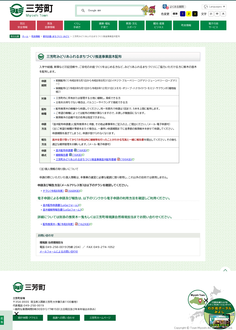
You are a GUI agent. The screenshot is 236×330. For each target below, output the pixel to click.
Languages (215, 7)
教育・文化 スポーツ (131, 25)
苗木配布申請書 (72, 150)
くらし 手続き (77, 25)
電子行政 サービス (213, 25)
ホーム (25, 36)
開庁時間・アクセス (28, 318)
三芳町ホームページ (100, 318)
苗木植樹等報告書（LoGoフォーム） (63, 209)
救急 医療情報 (50, 25)
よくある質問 (177, 7)
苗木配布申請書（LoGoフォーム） (62, 205)
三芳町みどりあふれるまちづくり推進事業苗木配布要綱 (95, 159)
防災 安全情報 (22, 25)
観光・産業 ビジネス (158, 25)
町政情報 (186, 25)
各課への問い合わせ (64, 318)
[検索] (109, 11)
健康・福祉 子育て (104, 25)
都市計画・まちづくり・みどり (56, 36)
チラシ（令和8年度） (62, 191)
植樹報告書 (70, 155)
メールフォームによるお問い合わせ (59, 251)
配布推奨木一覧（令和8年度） (67, 224)
